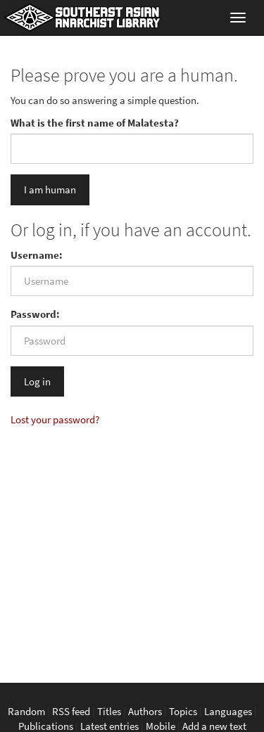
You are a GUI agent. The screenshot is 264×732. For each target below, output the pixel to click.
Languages (228, 711)
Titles (109, 711)
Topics (183, 711)
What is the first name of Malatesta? (95, 122)
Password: (35, 314)
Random (26, 711)
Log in (37, 381)
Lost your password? (55, 419)
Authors (145, 711)
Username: (37, 255)
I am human (50, 189)
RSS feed (71, 711)
